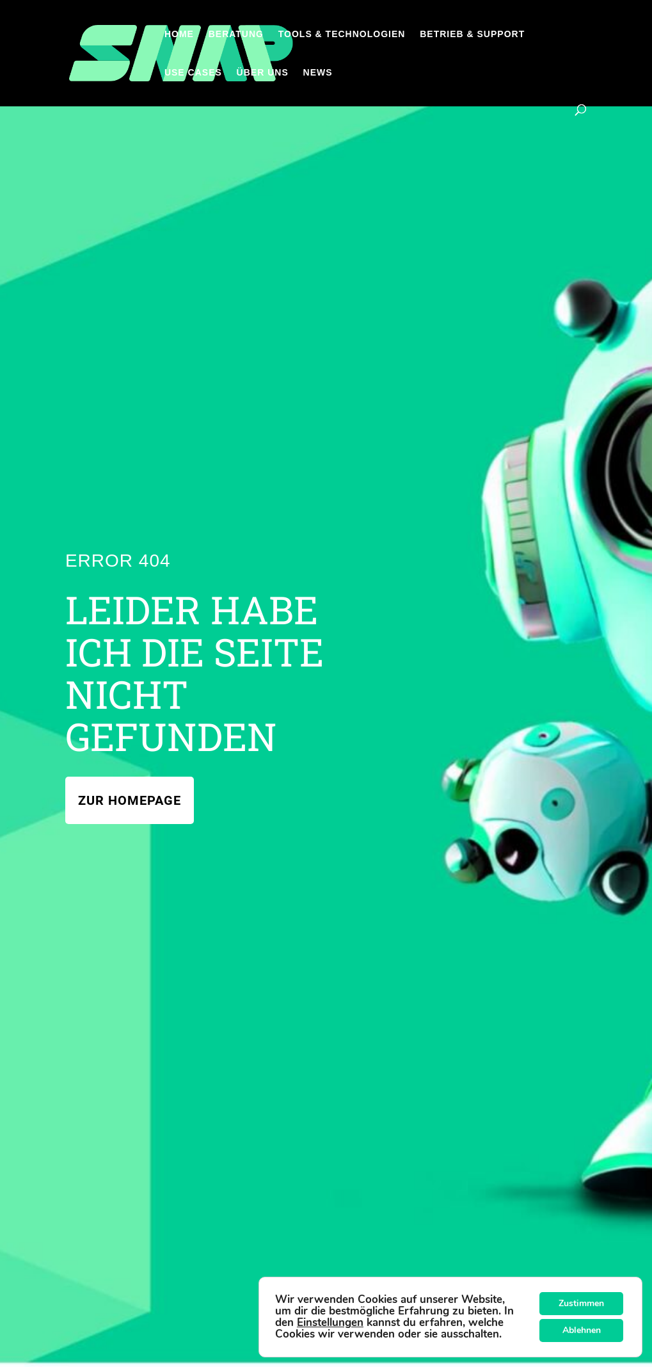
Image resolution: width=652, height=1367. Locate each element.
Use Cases (193, 72)
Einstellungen (330, 1323)
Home (179, 34)
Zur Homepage (129, 800)
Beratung (236, 34)
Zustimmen (581, 1303)
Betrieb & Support (472, 34)
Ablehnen (581, 1330)
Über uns (263, 72)
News (318, 72)
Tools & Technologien (342, 34)
